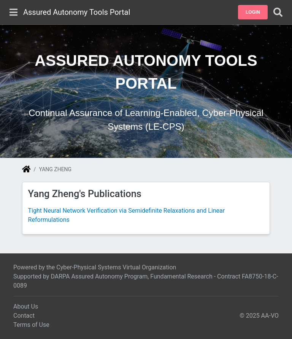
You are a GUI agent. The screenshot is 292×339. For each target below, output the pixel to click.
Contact (24, 315)
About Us (25, 306)
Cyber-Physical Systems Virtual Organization (116, 267)
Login (253, 12)
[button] (253, 12)
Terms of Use (31, 324)
